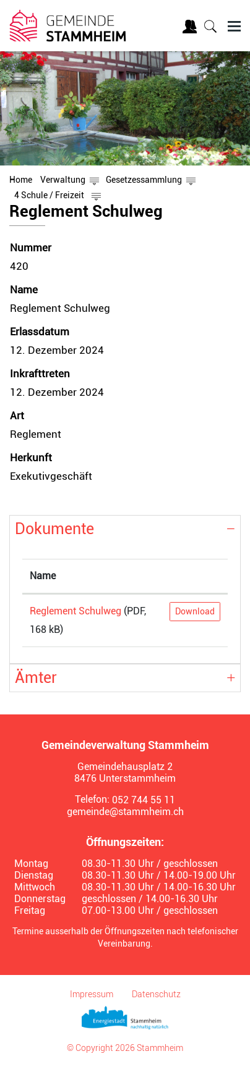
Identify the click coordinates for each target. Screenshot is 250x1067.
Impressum (91, 994)
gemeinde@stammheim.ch (125, 812)
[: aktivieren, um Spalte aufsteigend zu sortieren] (195, 576)
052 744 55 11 (143, 800)
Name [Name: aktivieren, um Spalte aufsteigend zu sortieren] (43, 576)
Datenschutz (156, 994)
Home (20, 180)
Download (195, 611)
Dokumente (54, 529)
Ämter (36, 678)
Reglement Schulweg (75, 611)
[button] (62, 180)
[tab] (125, 529)
